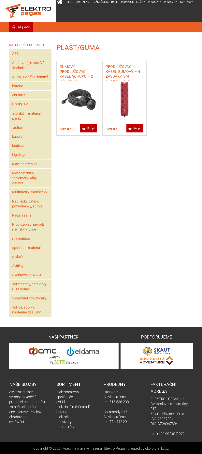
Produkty (154, 1)
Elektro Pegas (114, 448)
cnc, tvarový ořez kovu (26, 412)
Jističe (17, 127)
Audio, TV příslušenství (30, 77)
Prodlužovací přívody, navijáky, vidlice (28, 226)
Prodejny (170, 1)
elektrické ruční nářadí (73, 407)
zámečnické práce (23, 407)
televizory (64, 422)
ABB (15, 54)
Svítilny (17, 266)
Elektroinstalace (78, 1)
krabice (18, 146)
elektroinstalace (21, 392)
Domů (60, 11)
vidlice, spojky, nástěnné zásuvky (26, 309)
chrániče (19, 95)
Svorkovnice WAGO (27, 275)
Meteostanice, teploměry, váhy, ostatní (24, 178)
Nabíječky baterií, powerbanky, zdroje (27, 203)
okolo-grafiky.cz (157, 448)
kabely (17, 136)
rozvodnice (21, 238)
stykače (18, 257)
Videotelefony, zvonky (29, 298)
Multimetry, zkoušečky (29, 192)
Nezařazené (21, 215)
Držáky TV (20, 104)
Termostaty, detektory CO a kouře (29, 286)
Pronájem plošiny (133, 1)
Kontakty (186, 1)
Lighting (18, 155)
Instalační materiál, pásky (26, 115)
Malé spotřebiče (24, 164)
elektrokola (64, 417)
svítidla (61, 402)
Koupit (91, 128)
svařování (16, 422)
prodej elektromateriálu (27, 402)
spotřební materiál (26, 248)
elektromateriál (67, 392)
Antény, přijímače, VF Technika (28, 65)
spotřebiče (64, 397)
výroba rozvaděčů (22, 397)
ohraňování (17, 417)
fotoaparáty (65, 427)
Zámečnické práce (106, 1)
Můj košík (24, 27)
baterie (17, 86)
